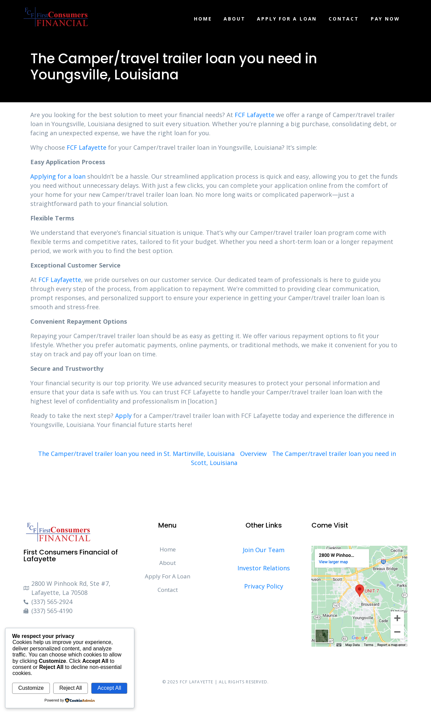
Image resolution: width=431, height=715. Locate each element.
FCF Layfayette (59, 280)
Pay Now (385, 18)
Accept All (109, 688)
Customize (31, 688)
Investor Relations (263, 568)
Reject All (70, 688)
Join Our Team (264, 550)
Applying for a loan (58, 176)
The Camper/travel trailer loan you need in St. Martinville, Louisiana (136, 454)
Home (203, 18)
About (234, 18)
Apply (123, 416)
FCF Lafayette (254, 115)
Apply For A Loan (287, 18)
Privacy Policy (263, 586)
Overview (253, 454)
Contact (344, 18)
